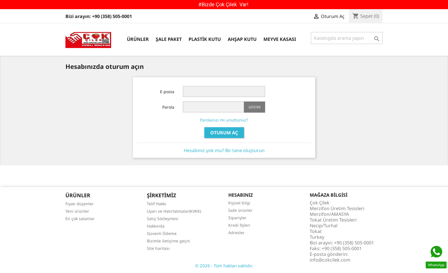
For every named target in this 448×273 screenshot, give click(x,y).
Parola (168, 107)
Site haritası (158, 248)
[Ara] (347, 38)
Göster (255, 107)
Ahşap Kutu (242, 39)
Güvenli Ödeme (162, 233)
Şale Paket (169, 39)
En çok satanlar (80, 218)
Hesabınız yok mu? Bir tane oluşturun (224, 150)
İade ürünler (240, 210)
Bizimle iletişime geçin (168, 241)
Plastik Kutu (205, 39)
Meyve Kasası (279, 39)
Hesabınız (240, 195)
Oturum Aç (224, 132)
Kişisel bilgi (239, 203)
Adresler (236, 232)
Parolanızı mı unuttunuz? (224, 120)
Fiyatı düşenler (79, 203)
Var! (243, 4)
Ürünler (138, 39)
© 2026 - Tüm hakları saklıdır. (224, 265)
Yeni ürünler (77, 211)
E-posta (167, 91)
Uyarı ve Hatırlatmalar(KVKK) (174, 211)
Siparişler (237, 217)
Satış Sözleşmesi (162, 218)
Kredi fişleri (239, 225)
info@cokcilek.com (330, 260)
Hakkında (156, 226)
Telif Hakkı (156, 203)
